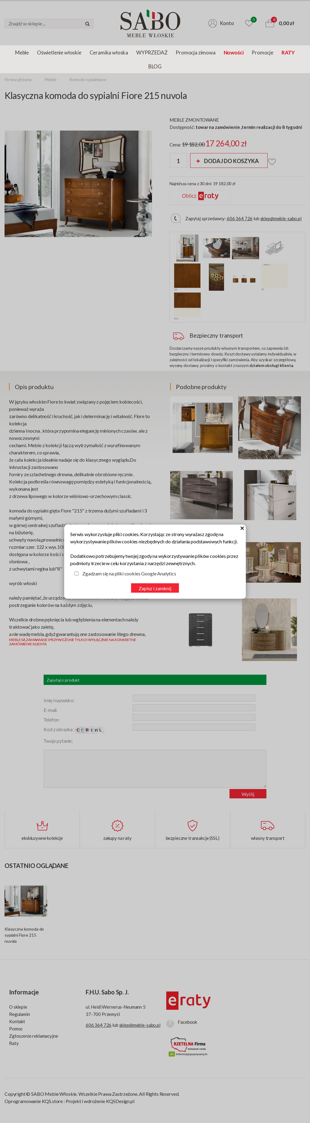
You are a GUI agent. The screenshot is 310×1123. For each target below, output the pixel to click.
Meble (22, 52)
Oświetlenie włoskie (59, 52)
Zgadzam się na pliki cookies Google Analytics (129, 573)
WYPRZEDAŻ (151, 52)
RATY (288, 52)
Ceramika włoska (109, 52)
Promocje (262, 52)
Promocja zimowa (195, 52)
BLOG (155, 66)
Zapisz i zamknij (155, 588)
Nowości (234, 52)
